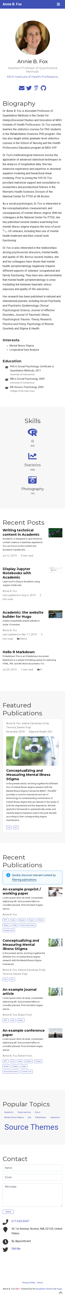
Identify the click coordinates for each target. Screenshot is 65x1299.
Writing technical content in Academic (21, 532)
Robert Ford (25, 1014)
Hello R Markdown (19, 652)
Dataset (22, 920)
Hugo (59, 1289)
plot (29, 1117)
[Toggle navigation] (58, 4)
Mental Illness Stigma (14, 1117)
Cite (8, 827)
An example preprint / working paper (22, 891)
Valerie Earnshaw (32, 723)
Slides (6, 925)
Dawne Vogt (24, 727)
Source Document (28, 925)
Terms (40, 1282)
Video (15, 925)
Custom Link (9, 930)
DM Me (15, 1248)
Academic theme (44, 1289)
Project (31, 920)
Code (13, 920)
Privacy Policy (28, 1282)
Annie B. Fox (12, 4)
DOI (15, 827)
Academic (9, 1112)
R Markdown (40, 1117)
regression (55, 1117)
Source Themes (31, 1127)
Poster (40, 920)
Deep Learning (24, 1112)
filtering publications (24, 879)
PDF (5, 920)
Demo (23, 638)
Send (8, 1211)
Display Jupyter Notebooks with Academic (17, 573)
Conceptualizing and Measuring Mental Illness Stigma (28, 774)
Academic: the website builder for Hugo (23, 614)
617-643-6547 (20, 1221)
